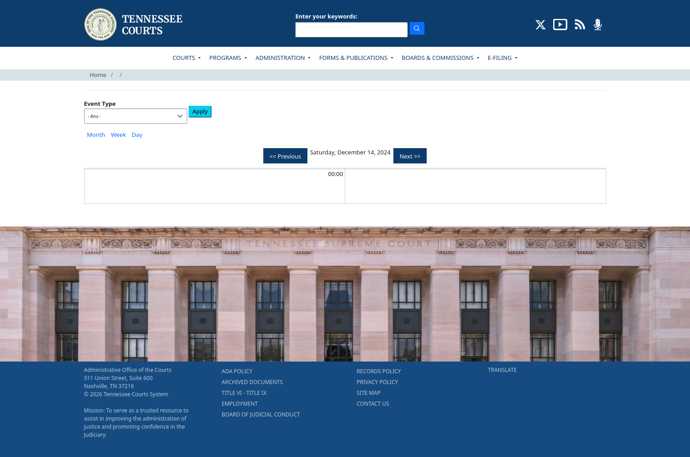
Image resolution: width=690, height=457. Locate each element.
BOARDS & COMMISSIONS (438, 58)
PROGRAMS (226, 58)
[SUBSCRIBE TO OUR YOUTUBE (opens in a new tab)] (560, 24)
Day (137, 135)
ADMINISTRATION (281, 58)
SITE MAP (369, 393)
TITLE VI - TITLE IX (244, 393)
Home (98, 75)
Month (96, 135)
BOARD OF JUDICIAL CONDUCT (261, 414)
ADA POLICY (237, 371)
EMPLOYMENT (240, 403)
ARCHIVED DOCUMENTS (252, 382)
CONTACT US (373, 403)
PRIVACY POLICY (377, 382)
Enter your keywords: (326, 16)
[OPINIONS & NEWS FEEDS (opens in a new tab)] (580, 24)
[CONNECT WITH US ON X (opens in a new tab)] (540, 24)
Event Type (100, 104)
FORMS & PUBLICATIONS (354, 58)
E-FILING (501, 58)
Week (118, 135)
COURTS (184, 58)
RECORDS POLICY (379, 371)
